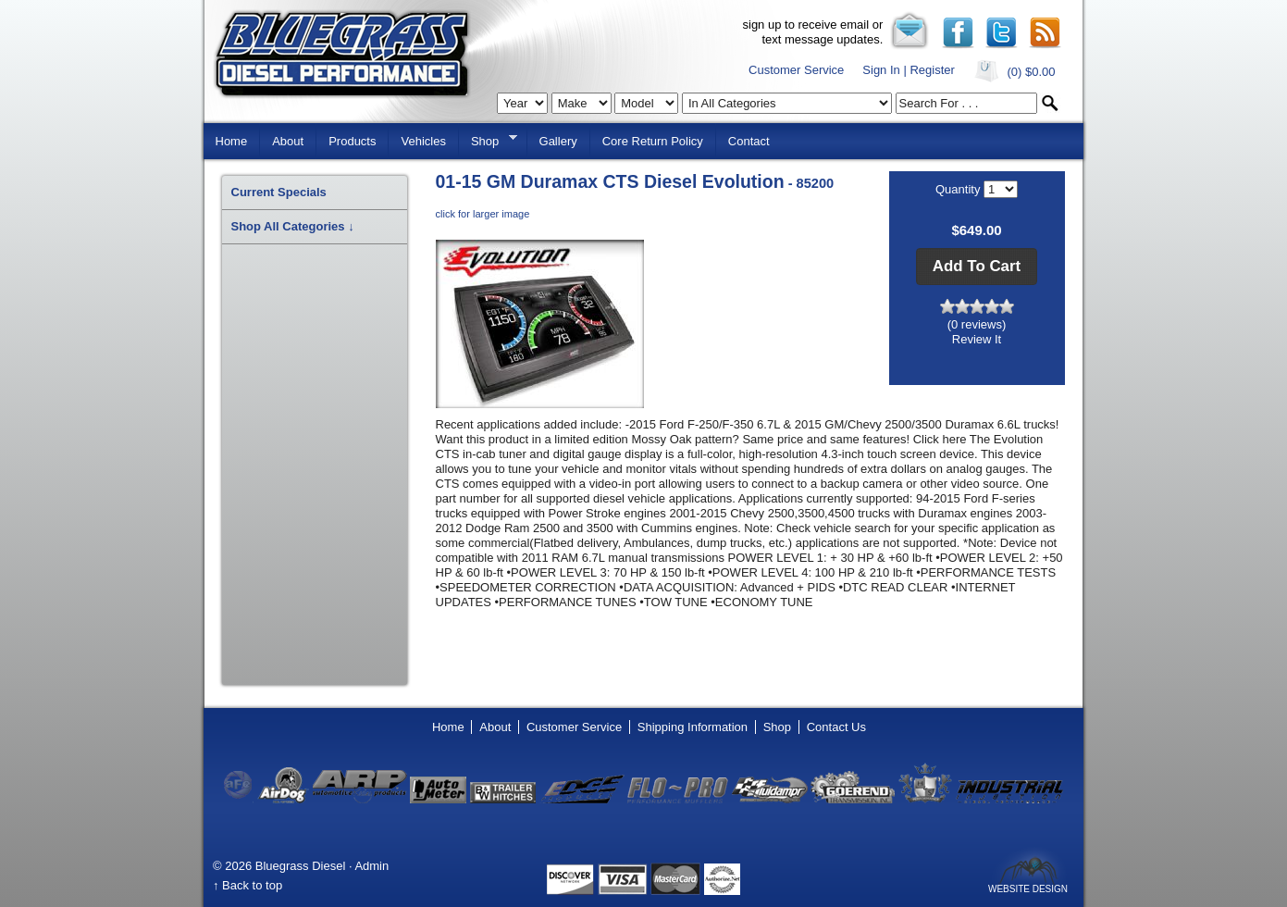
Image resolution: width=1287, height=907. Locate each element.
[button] (976, 266)
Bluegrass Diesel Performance (342, 54)
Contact (749, 141)
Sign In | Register (908, 70)
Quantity (959, 189)
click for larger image (483, 213)
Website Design (1028, 888)
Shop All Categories (292, 226)
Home (232, 141)
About (287, 141)
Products (352, 141)
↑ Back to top (247, 885)
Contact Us (836, 727)
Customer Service (796, 70)
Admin (371, 866)
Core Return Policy (652, 141)
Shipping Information (692, 727)
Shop (487, 139)
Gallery (558, 141)
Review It (976, 339)
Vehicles (423, 141)
